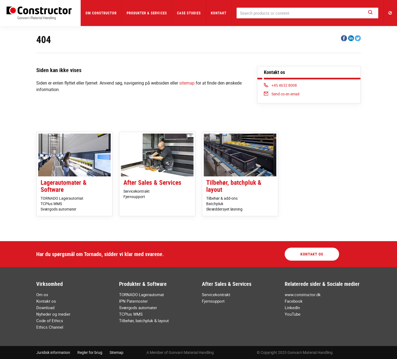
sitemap (187, 83)
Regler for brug (89, 352)
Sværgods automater (58, 209)
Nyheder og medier (53, 314)
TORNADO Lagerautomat (62, 198)
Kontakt (219, 13)
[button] (390, 13)
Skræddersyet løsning (224, 209)
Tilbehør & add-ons (222, 198)
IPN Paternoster (133, 301)
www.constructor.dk (303, 294)
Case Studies (189, 13)
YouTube (292, 314)
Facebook (294, 301)
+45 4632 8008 (280, 85)
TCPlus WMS (51, 203)
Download (45, 307)
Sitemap (116, 352)
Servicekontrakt (136, 191)
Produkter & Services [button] (147, 13)
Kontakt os (311, 254)
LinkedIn (292, 307)
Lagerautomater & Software (64, 186)
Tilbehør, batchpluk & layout (233, 186)
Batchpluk (214, 203)
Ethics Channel (49, 327)
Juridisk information (53, 352)
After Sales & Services (152, 182)
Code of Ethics (49, 320)
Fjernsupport (134, 196)
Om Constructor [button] (101, 13)
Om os (42, 294)
